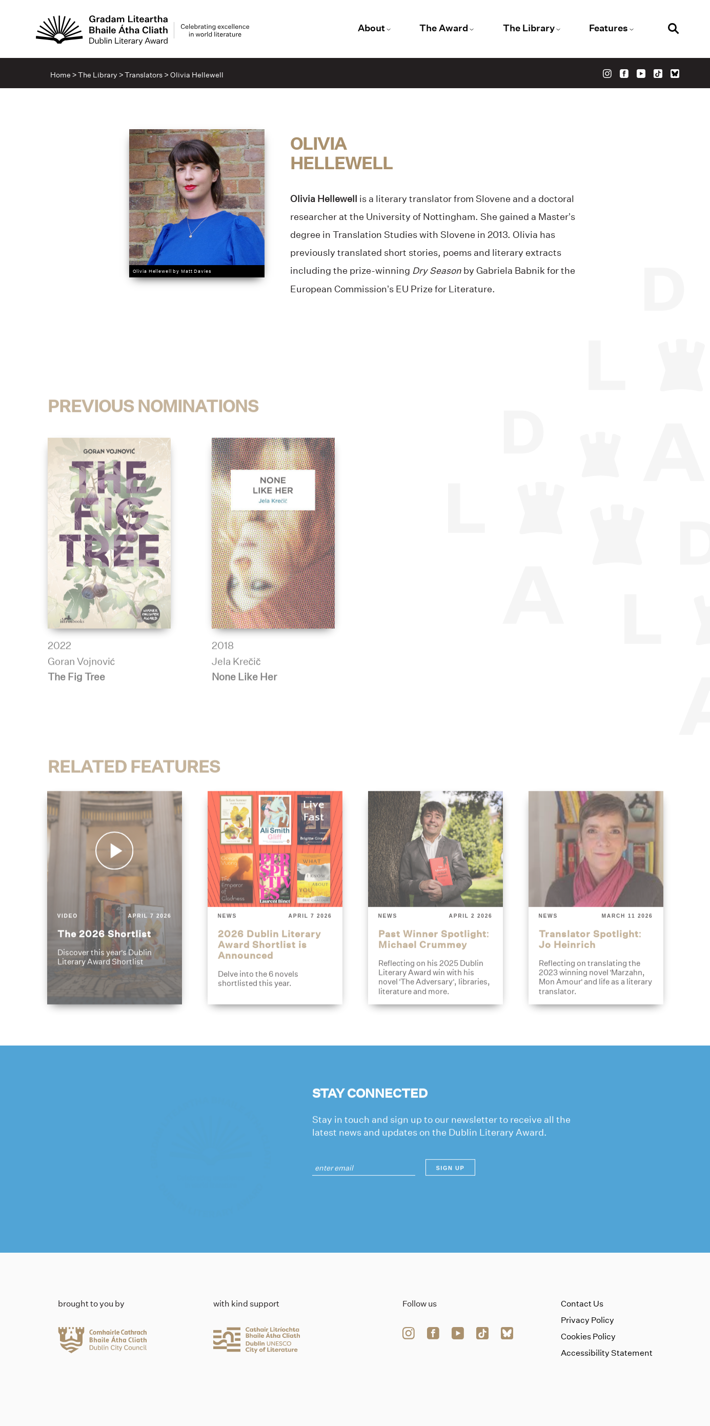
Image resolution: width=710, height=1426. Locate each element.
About (371, 28)
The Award (443, 28)
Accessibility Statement (607, 1353)
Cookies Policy (588, 1336)
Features (608, 28)
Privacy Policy (587, 1320)
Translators (144, 74)
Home (60, 74)
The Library (529, 28)
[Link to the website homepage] (142, 30)
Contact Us (582, 1304)
